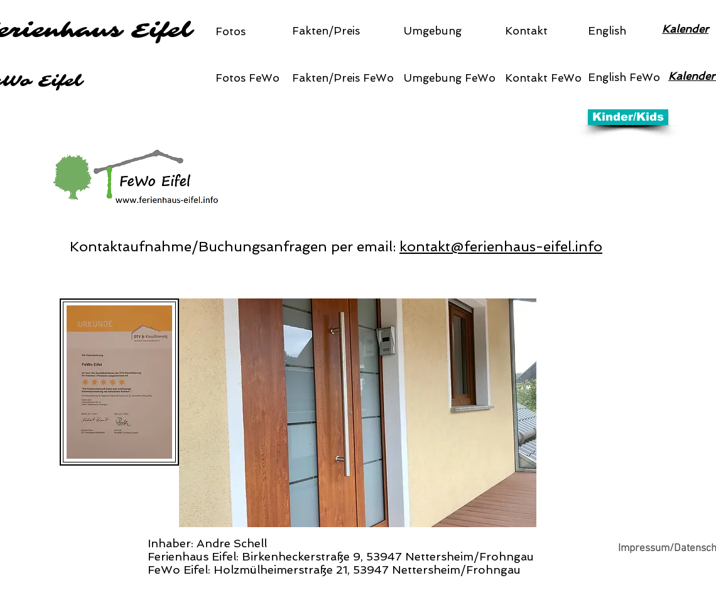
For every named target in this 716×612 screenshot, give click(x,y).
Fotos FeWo (247, 78)
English (607, 31)
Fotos (230, 31)
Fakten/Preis (326, 31)
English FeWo (624, 77)
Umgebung (433, 31)
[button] (357, 412)
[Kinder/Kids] (628, 117)
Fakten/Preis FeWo (343, 78)
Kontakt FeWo (543, 78)
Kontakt (526, 31)
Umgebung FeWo (450, 78)
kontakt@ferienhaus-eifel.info (500, 246)
